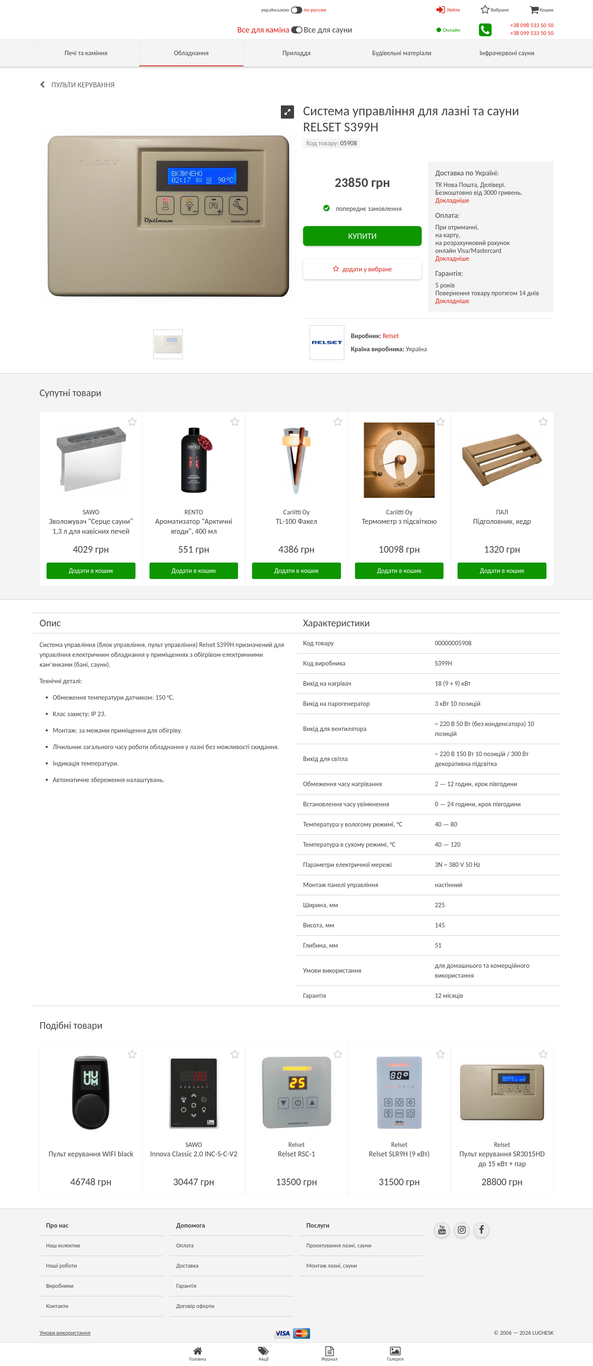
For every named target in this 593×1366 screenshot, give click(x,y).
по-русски (315, 10)
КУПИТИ (362, 236)
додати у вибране (367, 269)
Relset (391, 336)
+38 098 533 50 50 (531, 25)
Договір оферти (195, 1306)
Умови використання (65, 1332)
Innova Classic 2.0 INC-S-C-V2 (193, 1153)
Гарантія (186, 1285)
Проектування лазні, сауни (338, 1245)
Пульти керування (82, 84)
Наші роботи (61, 1265)
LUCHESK (542, 1332)
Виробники (60, 1285)
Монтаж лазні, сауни (331, 1265)
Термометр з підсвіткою (399, 521)
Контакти (57, 1306)
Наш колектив (63, 1245)
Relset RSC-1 (296, 1153)
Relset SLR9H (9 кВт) (399, 1153)
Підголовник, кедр (502, 521)
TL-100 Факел (296, 521)
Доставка (187, 1265)
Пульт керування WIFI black (91, 1153)
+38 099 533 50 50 (531, 33)
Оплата (185, 1245)
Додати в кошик (91, 570)
